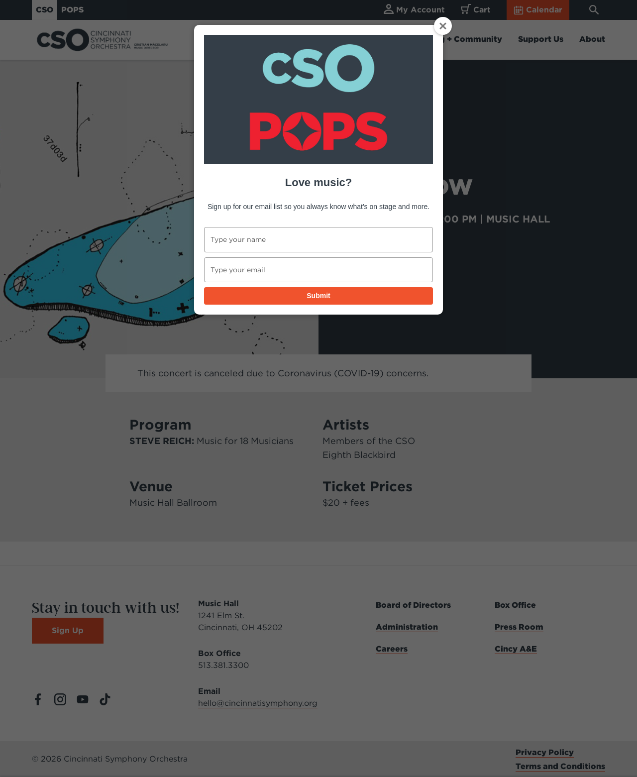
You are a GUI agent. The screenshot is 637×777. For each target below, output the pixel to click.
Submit (318, 296)
